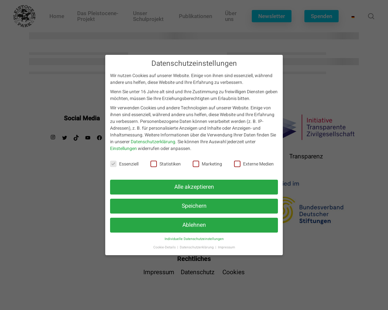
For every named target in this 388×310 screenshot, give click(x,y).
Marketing (207, 166)
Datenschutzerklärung (153, 144)
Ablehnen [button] (194, 228)
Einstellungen (123, 151)
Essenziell (124, 166)
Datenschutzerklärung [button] (197, 249)
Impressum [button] (226, 249)
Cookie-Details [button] (165, 249)
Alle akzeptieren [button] (194, 189)
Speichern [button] (194, 209)
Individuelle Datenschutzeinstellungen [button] (194, 241)
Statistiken (165, 166)
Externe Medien (254, 166)
